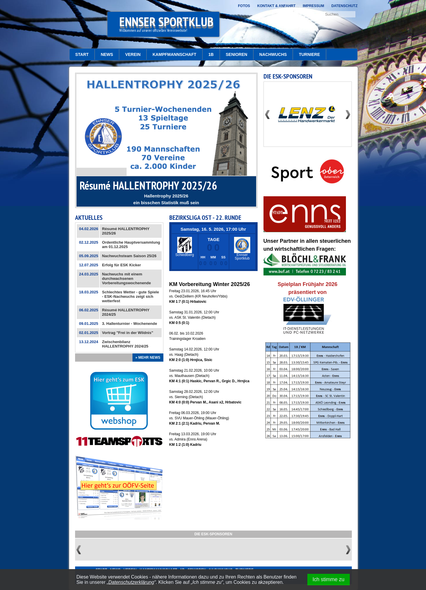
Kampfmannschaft (174, 54)
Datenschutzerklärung (131, 582)
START (82, 54)
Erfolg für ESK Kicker (121, 265)
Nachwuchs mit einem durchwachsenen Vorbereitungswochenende (126, 278)
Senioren (236, 54)
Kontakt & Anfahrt (276, 6)
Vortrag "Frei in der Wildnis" (127, 332)
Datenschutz (344, 6)
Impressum (313, 6)
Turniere (309, 54)
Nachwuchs (273, 54)
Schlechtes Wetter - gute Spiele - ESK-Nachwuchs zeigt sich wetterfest (130, 296)
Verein (132, 54)
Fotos (244, 6)
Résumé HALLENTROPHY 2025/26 (148, 185)
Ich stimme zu (328, 579)
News (107, 54)
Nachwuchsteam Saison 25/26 (129, 256)
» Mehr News (147, 357)
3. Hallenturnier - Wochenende (129, 323)
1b (211, 54)
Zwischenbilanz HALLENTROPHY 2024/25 (125, 344)
